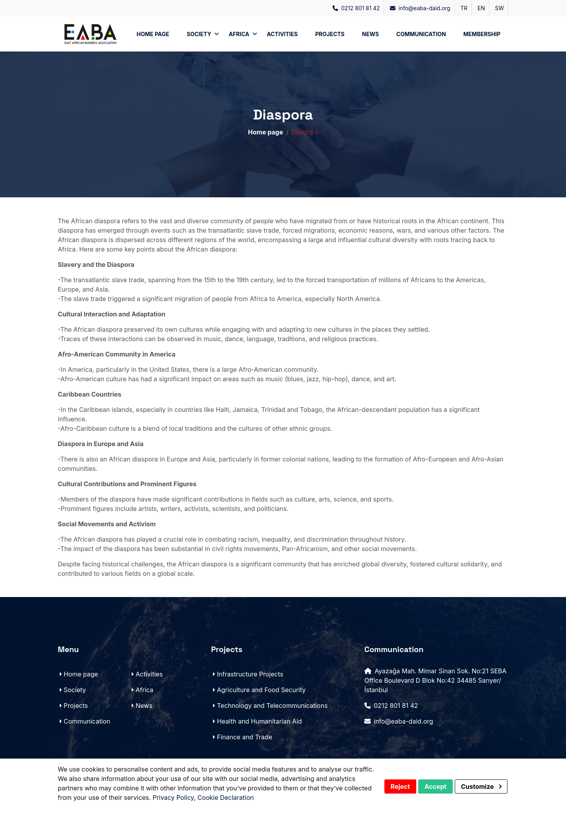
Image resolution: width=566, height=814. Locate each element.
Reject (400, 786)
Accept (435, 786)
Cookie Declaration (225, 797)
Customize (481, 786)
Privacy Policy (173, 797)
